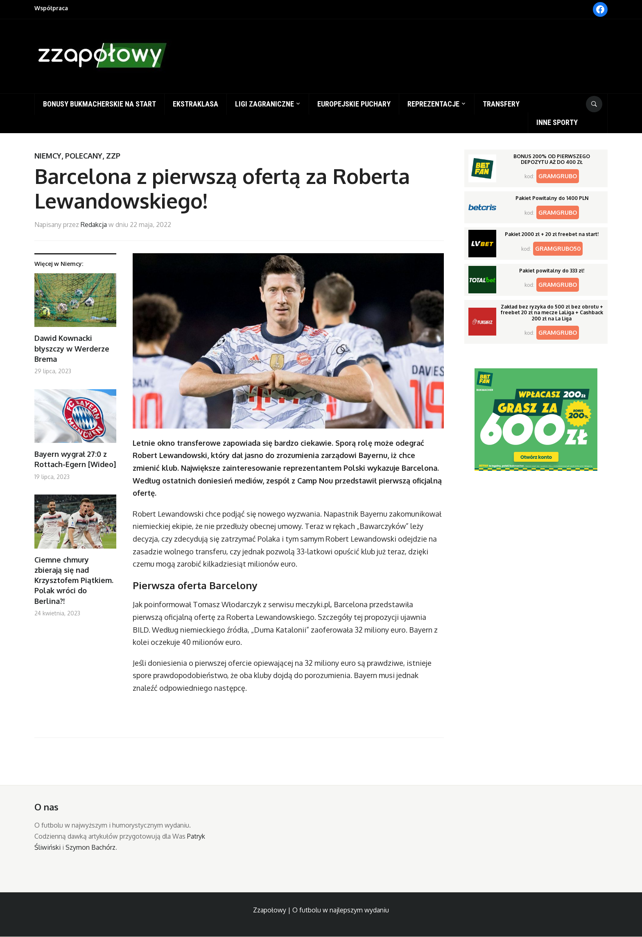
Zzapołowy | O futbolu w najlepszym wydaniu (321, 910)
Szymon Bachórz (90, 847)
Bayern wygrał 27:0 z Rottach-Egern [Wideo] (75, 459)
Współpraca (51, 8)
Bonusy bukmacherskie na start (99, 104)
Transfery (501, 104)
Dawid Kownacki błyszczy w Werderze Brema (71, 348)
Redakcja (94, 224)
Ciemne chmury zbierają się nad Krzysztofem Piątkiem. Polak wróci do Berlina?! (73, 580)
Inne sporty (557, 122)
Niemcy (47, 155)
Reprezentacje (433, 104)
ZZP (113, 155)
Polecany (83, 155)
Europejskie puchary (354, 104)
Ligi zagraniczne (264, 104)
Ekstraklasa (195, 104)
